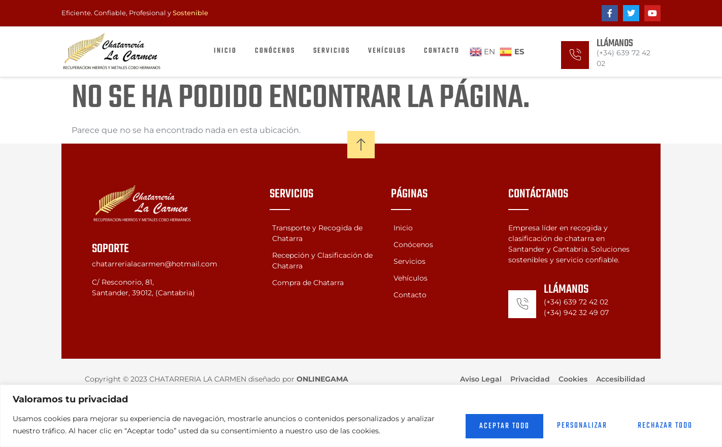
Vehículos (387, 51)
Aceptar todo (666, 424)
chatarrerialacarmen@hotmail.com (154, 263)
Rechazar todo (572, 424)
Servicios (331, 51)
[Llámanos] (575, 55)
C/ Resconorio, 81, (123, 282)
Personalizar (479, 424)
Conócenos (275, 51)
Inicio (225, 51)
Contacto (442, 51)
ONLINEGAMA (322, 379)
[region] (361, 415)
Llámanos (615, 43)
